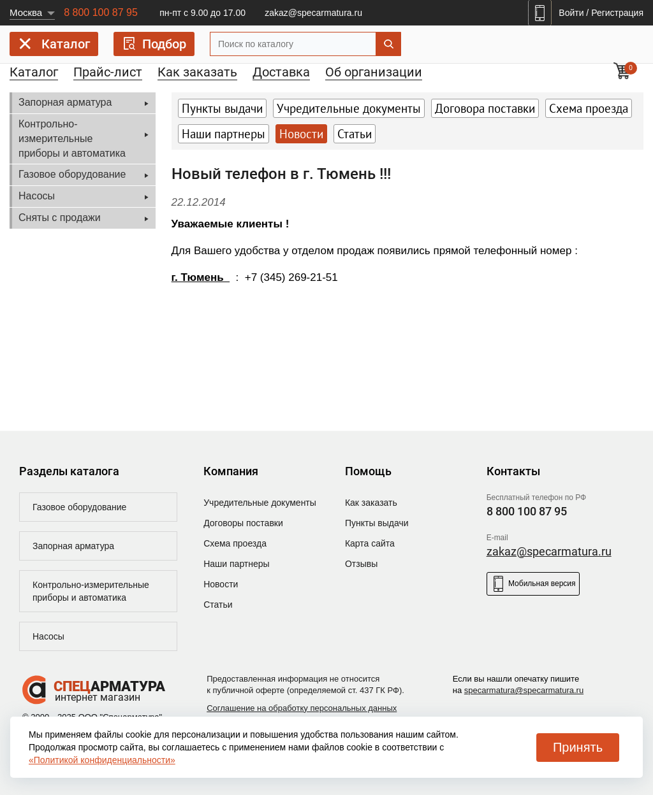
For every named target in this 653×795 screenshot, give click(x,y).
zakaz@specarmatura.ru (313, 13)
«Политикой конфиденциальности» (102, 760)
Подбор (154, 44)
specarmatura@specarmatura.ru (523, 690)
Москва (26, 12)
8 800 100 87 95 (101, 12)
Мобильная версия (533, 584)
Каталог (54, 46)
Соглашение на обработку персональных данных (302, 708)
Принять (578, 747)
